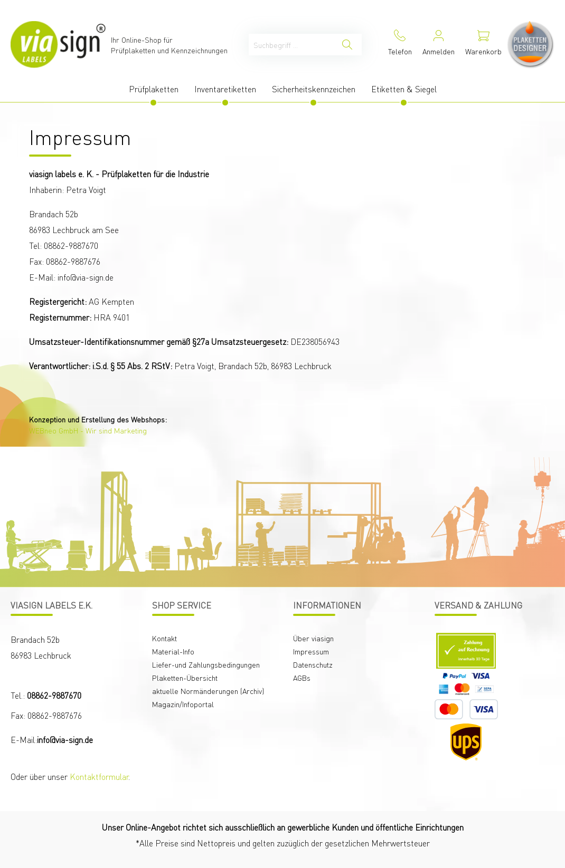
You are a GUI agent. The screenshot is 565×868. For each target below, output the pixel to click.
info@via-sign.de (65, 739)
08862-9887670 (54, 695)
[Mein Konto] (438, 44)
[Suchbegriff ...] (291, 44)
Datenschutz (313, 664)
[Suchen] (347, 44)
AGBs (301, 677)
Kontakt (164, 638)
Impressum (311, 651)
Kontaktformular (99, 776)
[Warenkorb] (483, 44)
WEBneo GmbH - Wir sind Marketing (88, 430)
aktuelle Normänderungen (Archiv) (208, 691)
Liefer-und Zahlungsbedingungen (206, 664)
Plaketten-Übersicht (185, 677)
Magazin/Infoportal (183, 704)
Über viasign (313, 638)
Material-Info (173, 651)
